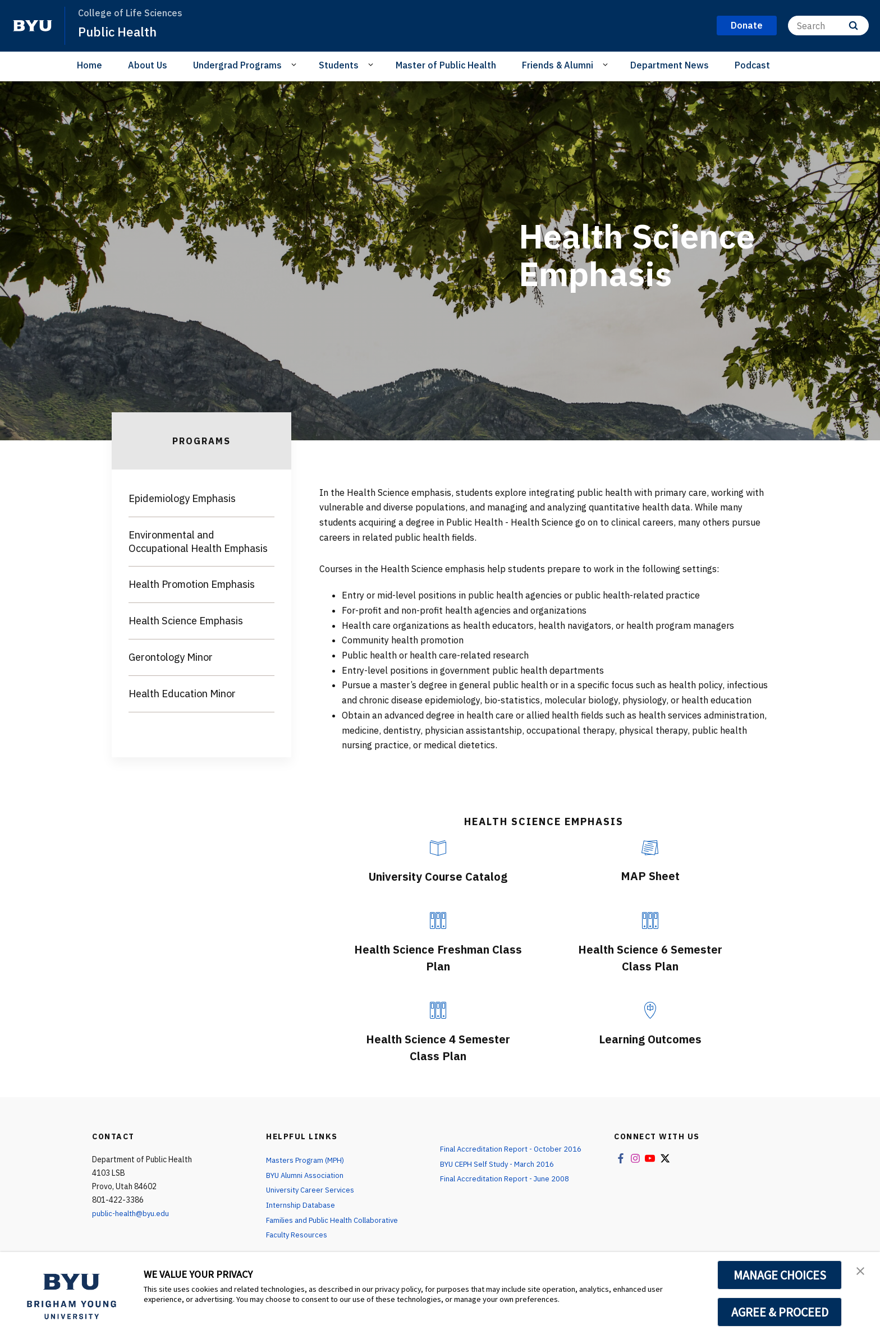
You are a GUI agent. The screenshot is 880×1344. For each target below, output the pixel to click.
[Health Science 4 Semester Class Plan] (438, 1010)
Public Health (119, 31)
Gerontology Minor (171, 657)
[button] (861, 1272)
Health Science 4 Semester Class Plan (438, 1046)
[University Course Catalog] (438, 848)
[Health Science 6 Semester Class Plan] (650, 920)
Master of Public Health (446, 65)
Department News (669, 65)
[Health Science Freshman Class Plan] (438, 920)
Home (89, 65)
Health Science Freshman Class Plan (438, 957)
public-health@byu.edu (132, 1213)
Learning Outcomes (650, 1038)
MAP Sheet (650, 875)
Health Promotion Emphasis (192, 584)
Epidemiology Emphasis (182, 498)
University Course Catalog (438, 876)
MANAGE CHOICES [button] (780, 1275)
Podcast (752, 65)
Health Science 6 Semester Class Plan (650, 957)
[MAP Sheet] (650, 847)
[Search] (828, 25)
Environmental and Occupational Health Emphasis (198, 541)
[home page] (32, 25)
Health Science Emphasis (186, 620)
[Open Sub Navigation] (295, 64)
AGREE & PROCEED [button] (779, 1312)
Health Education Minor (182, 693)
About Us (147, 65)
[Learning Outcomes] (650, 1010)
